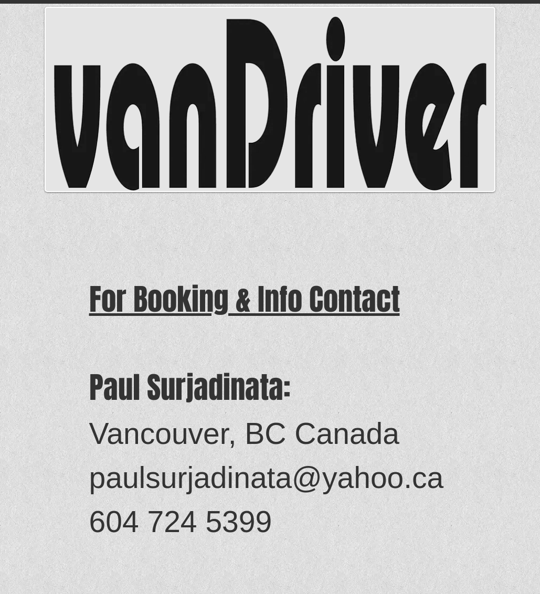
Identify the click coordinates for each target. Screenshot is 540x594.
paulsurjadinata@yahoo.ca (266, 477)
